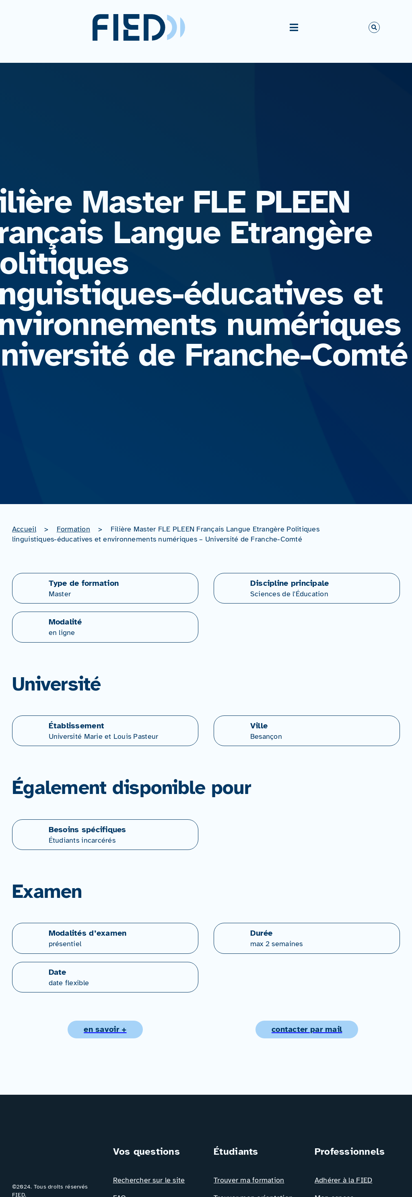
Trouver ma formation (249, 1180)
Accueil (24, 529)
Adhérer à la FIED (344, 1180)
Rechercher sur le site (149, 1180)
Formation (73, 529)
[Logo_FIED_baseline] (54, 1147)
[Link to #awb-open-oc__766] (374, 27)
